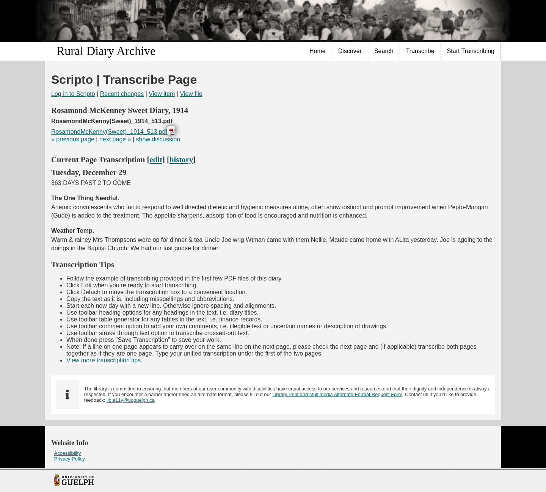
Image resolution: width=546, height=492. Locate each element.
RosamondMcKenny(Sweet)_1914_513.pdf (109, 131)
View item (162, 94)
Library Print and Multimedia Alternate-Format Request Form (337, 394)
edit (155, 159)
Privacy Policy (69, 459)
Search (384, 51)
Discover (350, 51)
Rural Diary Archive (105, 51)
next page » (115, 139)
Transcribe (420, 51)
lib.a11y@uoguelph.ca (131, 400)
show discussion (158, 139)
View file (191, 94)
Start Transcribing (470, 51)
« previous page (72, 139)
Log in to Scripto (73, 94)
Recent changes (122, 94)
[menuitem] (317, 51)
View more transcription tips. (104, 360)
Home (317, 51)
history (181, 159)
